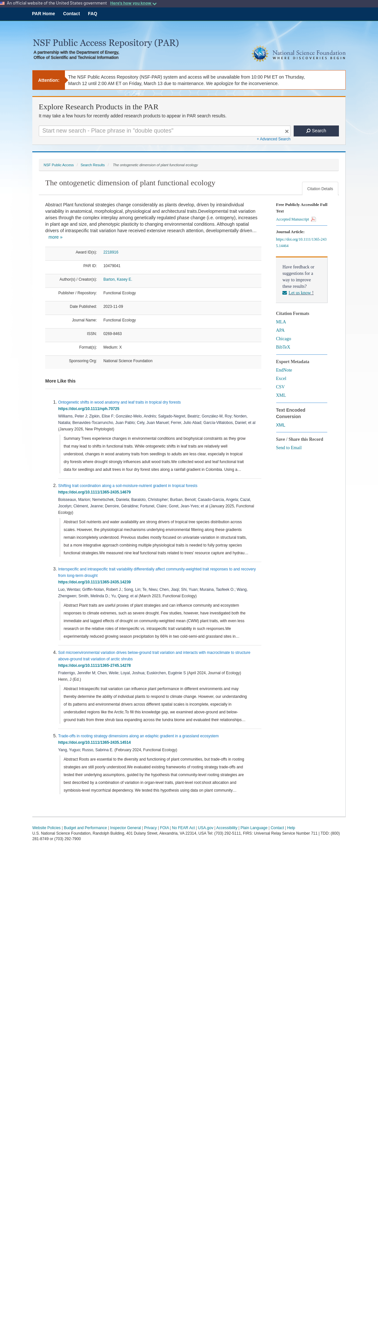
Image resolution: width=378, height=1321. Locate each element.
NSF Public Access (59, 165)
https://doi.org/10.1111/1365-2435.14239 (95, 582)
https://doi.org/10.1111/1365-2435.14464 (301, 242)
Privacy (150, 828)
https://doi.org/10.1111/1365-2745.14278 (95, 665)
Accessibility (226, 828)
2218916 (110, 252)
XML (281, 395)
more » (55, 237)
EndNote (284, 370)
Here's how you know (133, 3)
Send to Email (288, 447)
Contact (71, 13)
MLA (281, 321)
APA (280, 330)
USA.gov (205, 828)
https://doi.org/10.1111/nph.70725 (89, 408)
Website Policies (46, 828)
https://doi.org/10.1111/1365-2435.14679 (95, 492)
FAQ (92, 13)
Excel (281, 378)
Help (291, 828)
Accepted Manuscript (296, 219)
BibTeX (283, 347)
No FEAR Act (183, 828)
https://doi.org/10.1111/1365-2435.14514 (95, 742)
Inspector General (125, 828)
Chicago (283, 338)
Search (316, 130)
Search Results (92, 165)
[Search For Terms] (164, 130)
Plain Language (253, 828)
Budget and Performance (85, 828)
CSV (280, 386)
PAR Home (43, 13)
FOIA (164, 828)
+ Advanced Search (273, 139)
